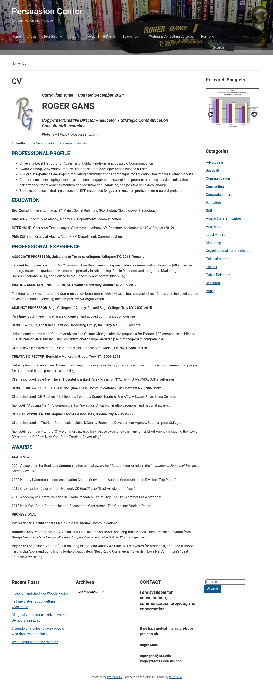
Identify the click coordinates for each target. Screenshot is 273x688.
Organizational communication (229, 251)
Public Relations (218, 275)
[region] (232, 115)
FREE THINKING (99, 36)
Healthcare (214, 227)
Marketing (213, 243)
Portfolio (207, 36)
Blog (73, 36)
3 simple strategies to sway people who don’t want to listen (38, 631)
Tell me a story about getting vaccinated (33, 604)
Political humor (217, 259)
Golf (209, 211)
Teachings (130, 36)
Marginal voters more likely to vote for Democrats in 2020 (40, 617)
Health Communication (223, 219)
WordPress (114, 677)
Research (213, 283)
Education (213, 203)
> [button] (254, 114)
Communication (218, 178)
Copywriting (215, 187)
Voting (211, 291)
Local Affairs (215, 235)
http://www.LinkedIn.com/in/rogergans (58, 143)
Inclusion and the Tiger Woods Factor (40, 593)
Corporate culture (219, 195)
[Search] (232, 48)
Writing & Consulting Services (171, 36)
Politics (211, 267)
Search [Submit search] (256, 47)
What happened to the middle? (35, 642)
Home (16, 36)
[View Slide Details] (232, 108)
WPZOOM (175, 677)
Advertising (214, 162)
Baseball (212, 170)
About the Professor (43, 36)
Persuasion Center (47, 11)
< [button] (211, 114)
